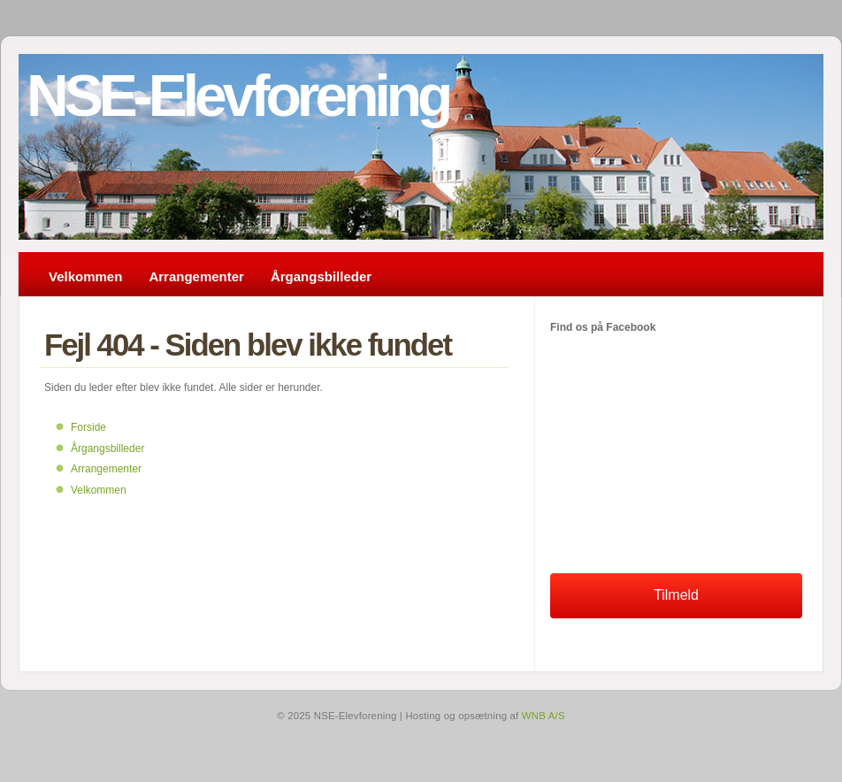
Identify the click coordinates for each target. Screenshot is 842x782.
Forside (88, 427)
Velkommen (85, 276)
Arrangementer (196, 276)
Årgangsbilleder (321, 276)
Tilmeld (676, 594)
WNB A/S (543, 715)
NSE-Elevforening (237, 95)
